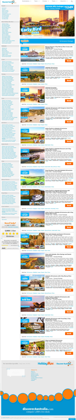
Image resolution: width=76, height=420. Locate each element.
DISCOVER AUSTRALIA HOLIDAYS (7, 418)
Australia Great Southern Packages (8, 214)
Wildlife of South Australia (6, 55)
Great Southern (48, 186)
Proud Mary (53, 208)
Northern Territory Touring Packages (8, 94)
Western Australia (5, 11)
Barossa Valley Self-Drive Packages (8, 126)
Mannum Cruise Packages (7, 65)
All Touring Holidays (5, 15)
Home (22, 35)
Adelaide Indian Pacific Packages (8, 146)
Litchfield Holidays (5, 33)
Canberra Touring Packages (7, 81)
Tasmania (3, 9)
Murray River (4, 49)
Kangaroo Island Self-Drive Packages (9, 133)
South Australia (4, 12)
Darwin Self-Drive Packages (7, 129)
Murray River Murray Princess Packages (9, 186)
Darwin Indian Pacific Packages (7, 148)
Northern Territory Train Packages (8, 118)
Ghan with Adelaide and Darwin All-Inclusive (57, 234)
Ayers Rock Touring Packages (7, 78)
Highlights (35, 63)
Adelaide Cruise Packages (7, 61)
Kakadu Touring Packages (6, 83)
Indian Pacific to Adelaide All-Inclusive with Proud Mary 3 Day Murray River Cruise (57, 191)
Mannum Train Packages (6, 111)
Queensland (4, 8)
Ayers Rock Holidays (5, 26)
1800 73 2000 (11, 225)
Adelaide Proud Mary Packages (7, 195)
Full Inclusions (30, 63)
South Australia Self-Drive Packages (8, 141)
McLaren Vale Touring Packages (8, 88)
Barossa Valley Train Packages (7, 104)
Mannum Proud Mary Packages (7, 197)
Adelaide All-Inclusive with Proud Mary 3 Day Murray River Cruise (58, 319)
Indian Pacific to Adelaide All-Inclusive (56, 128)
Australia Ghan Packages (6, 176)
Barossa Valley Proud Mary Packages (9, 196)
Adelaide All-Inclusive (51, 67)
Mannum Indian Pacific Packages (8, 151)
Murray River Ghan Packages (7, 171)
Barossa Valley (4, 50)
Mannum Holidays (5, 34)
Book (69, 61)
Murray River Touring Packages (7, 90)
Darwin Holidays (5, 29)
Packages (68, 37)
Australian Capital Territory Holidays (8, 40)
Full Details (71, 55)
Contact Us (33, 372)
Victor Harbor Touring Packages (7, 91)
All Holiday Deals (5, 18)
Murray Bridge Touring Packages (8, 89)
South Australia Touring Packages (8, 95)
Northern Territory (5, 10)
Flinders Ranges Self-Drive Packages (9, 130)
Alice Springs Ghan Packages (7, 164)
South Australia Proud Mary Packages (9, 202)
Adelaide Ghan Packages (6, 163)
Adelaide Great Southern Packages (8, 208)
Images (39, 63)
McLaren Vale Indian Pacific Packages (9, 152)
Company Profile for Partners (37, 377)
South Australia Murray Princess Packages (9, 188)
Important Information (6, 417)
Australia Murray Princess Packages (8, 190)
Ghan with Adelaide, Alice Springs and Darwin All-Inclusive (58, 255)
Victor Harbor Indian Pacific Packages (9, 154)
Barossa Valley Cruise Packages (8, 62)
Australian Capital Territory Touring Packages (10, 93)
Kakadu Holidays (5, 31)
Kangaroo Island (5, 54)
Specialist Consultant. (13, 227)
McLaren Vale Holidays (6, 35)
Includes (26, 37)
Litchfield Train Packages (6, 110)
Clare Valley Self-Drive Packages (8, 128)
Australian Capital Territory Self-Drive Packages (8, 138)
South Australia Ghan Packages (7, 175)
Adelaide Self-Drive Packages (7, 124)
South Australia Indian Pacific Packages (9, 157)
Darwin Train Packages (6, 106)
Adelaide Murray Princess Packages (8, 181)
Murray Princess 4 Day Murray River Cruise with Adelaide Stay (58, 47)
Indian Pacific (47, 166)
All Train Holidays (5, 17)
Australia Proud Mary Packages (7, 203)
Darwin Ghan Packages (6, 168)
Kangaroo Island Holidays (6, 32)
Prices (53, 63)
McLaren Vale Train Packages (7, 112)
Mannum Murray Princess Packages (8, 184)
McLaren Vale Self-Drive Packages (8, 134)
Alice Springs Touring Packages (7, 77)
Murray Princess (48, 63)
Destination (54, 37)
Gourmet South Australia (6, 56)
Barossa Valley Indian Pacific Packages (9, 147)
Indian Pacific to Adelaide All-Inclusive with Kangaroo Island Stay (57, 297)
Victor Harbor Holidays (6, 39)
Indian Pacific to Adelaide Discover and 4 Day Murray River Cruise (58, 149)
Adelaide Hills (4, 48)
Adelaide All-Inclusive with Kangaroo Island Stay (59, 108)
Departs (42, 63)
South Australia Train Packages (7, 119)
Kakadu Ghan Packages (6, 169)
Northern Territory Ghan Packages (8, 174)
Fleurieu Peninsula (5, 51)
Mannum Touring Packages (7, 87)
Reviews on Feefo (34, 374)
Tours (36, 1)
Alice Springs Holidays (6, 25)
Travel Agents (33, 379)
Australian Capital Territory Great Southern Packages (9, 211)
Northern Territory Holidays (7, 41)
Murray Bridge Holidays (6, 37)
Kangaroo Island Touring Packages (8, 84)
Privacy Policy (34, 376)
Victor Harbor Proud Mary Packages (8, 201)
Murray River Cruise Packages (7, 67)
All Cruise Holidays (5, 16)
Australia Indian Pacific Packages (8, 158)
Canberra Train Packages (6, 105)
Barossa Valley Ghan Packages (7, 167)
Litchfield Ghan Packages (6, 170)
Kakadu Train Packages (6, 107)
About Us (63, 1)
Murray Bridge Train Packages (7, 113)
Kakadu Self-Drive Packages (7, 132)
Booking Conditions (35, 375)
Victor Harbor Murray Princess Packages (9, 187)
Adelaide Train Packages (6, 100)
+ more (70, 58)
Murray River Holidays (6, 38)
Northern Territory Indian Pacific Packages (9, 155)
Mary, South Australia (16, 373)
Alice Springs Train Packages (7, 101)
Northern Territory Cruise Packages (8, 70)
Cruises (46, 1)
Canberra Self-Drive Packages (7, 127)
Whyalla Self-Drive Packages (7, 136)
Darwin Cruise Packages (6, 64)
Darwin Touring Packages (6, 82)
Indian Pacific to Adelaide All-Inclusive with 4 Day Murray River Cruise (59, 213)
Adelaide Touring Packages (7, 76)
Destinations (26, 1)
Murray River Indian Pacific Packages (9, 153)
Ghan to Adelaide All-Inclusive (53, 340)
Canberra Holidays (5, 28)
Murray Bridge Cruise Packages (7, 66)
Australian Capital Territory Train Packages (9, 117)
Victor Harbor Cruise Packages (7, 68)
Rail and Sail (4, 219)
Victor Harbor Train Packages (7, 116)
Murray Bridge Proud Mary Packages (8, 198)
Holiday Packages (28, 35)
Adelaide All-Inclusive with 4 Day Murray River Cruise (58, 276)
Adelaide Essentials (50, 87)
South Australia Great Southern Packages (9, 213)
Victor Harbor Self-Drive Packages (8, 135)
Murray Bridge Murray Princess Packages (9, 185)
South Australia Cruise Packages (8, 71)
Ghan (46, 250)
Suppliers (33, 380)
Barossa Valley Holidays (6, 27)
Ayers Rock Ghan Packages (7, 165)
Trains (54, 1)
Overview (40, 37)
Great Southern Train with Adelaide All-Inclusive (58, 170)
